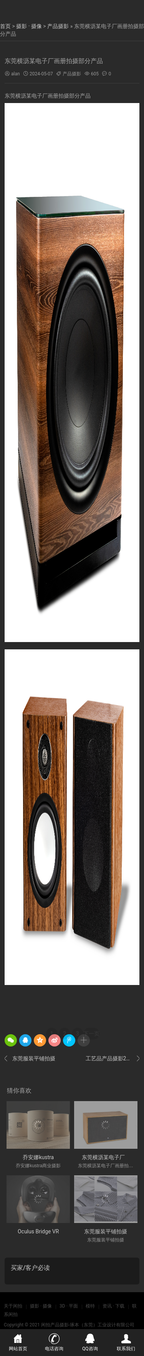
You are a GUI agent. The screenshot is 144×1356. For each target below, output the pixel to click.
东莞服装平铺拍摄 (30, 1058)
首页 (5, 26)
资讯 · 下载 (113, 1306)
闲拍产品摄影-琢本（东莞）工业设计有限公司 (87, 1325)
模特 (90, 1306)
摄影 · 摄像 (29, 26)
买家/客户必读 (30, 1267)
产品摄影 (58, 26)
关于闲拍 (13, 1306)
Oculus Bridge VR (38, 1231)
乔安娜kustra (38, 1157)
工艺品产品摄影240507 (112, 1058)
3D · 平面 (69, 1306)
